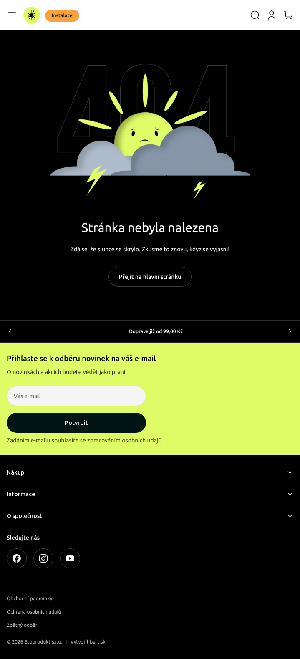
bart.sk (98, 642)
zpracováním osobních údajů (124, 440)
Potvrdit (76, 422)
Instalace (62, 15)
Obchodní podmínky (29, 598)
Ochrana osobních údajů (34, 612)
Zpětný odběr (22, 625)
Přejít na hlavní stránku (150, 276)
